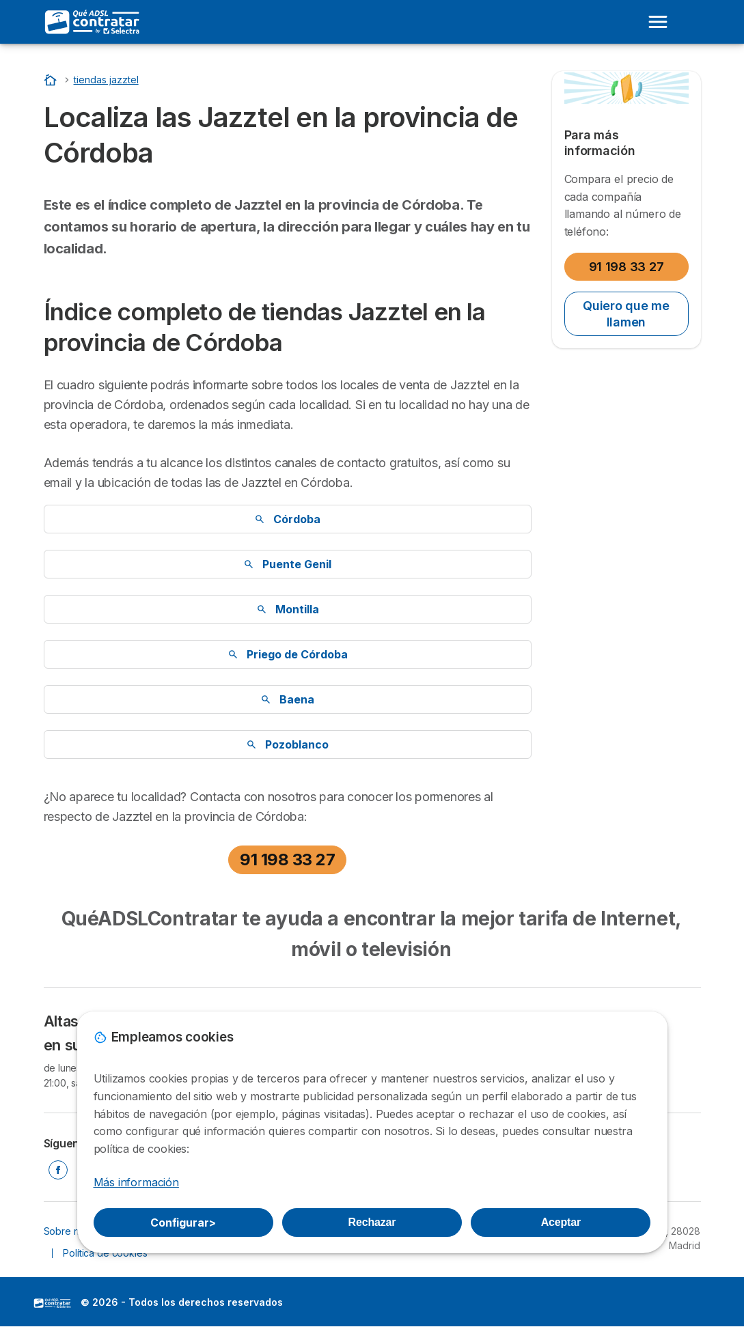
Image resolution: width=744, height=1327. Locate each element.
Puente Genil (287, 564)
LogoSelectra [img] (52, 1303)
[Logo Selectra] (93, 22)
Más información (136, 1182)
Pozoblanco (287, 744)
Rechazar (372, 1222)
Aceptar (561, 1222)
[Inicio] (52, 79)
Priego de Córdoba (288, 654)
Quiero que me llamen (626, 313)
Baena (287, 699)
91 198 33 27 (287, 859)
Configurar (183, 1222)
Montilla (287, 609)
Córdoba (287, 519)
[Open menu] (657, 22)
